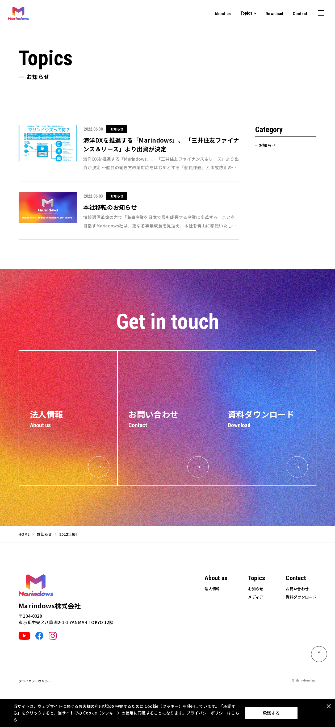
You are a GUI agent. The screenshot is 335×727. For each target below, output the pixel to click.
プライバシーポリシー (35, 681)
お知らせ (267, 145)
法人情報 (212, 588)
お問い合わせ (297, 588)
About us (223, 13)
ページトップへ (322, 652)
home (24, 534)
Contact (300, 13)
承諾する (271, 713)
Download (274, 13)
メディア (255, 597)
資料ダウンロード (301, 597)
